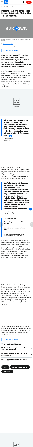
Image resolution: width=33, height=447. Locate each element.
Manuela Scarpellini (8, 44)
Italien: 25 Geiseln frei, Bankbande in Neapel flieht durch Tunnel (13, 360)
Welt (13, 6)
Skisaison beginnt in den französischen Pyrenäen (15, 222)
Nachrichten (7, 6)
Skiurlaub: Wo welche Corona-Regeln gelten (14, 228)
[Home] (1, 6)
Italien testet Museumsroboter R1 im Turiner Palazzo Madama (14, 354)
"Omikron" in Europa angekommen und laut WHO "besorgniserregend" (14, 348)
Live (29, 2)
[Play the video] (16, 28)
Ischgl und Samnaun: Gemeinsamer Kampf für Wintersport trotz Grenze (14, 234)
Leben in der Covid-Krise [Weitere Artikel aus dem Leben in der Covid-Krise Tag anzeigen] (19, 367)
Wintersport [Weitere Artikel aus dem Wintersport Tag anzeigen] (7, 371)
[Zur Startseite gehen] (6, 2)
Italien (17, 6)
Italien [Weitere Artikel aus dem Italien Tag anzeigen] (5, 367)
